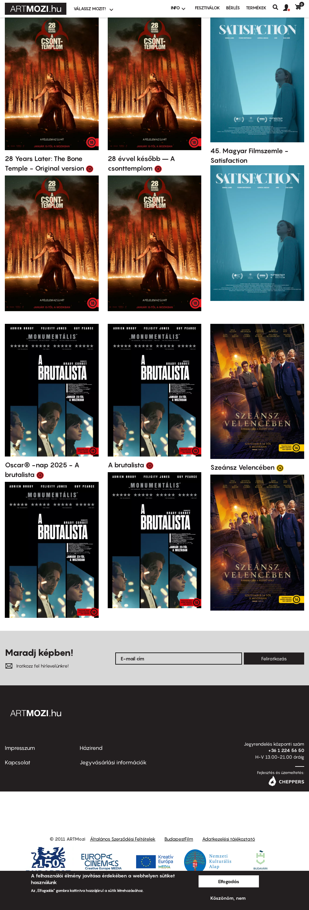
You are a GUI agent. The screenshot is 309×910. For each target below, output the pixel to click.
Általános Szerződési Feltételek (122, 839)
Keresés (277, 7)
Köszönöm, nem (228, 898)
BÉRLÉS (233, 7)
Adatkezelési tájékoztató (228, 839)
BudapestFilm (178, 839)
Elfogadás (228, 881)
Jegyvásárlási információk (113, 762)
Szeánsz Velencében (242, 467)
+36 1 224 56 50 (286, 750)
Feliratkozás (274, 658)
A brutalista (126, 465)
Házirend (91, 748)
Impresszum (20, 748)
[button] (289, 8)
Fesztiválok (207, 7)
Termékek (256, 7)
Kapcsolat (17, 762)
